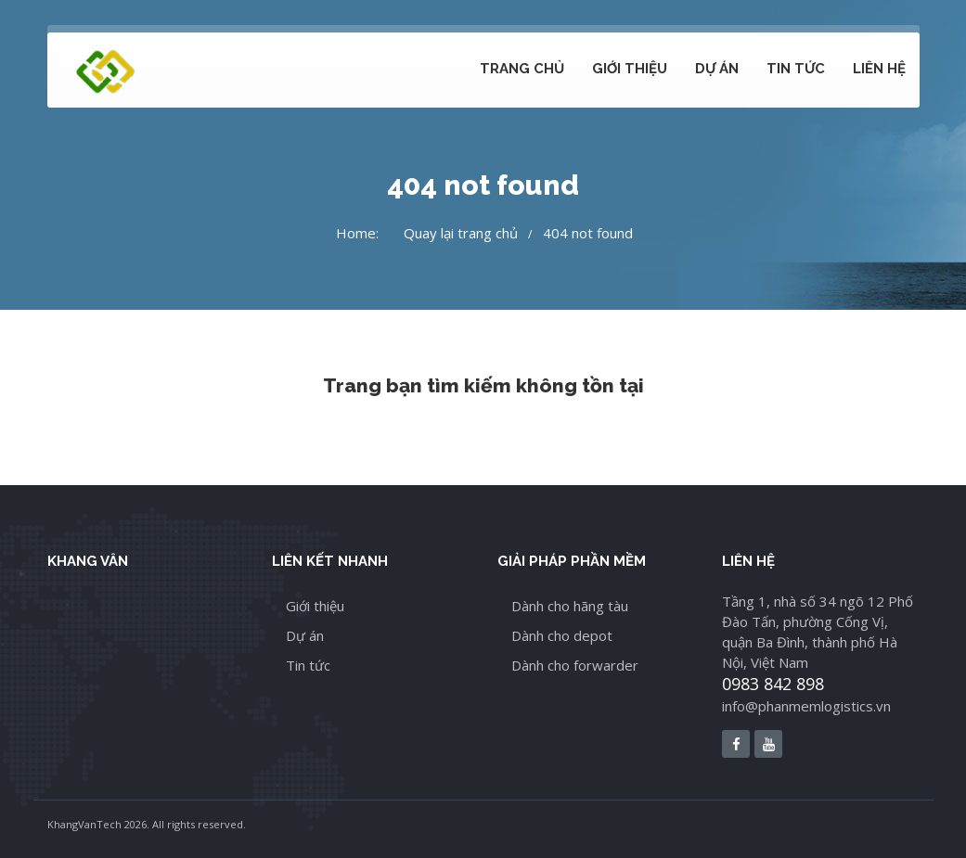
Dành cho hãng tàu (569, 605)
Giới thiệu (629, 68)
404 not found (588, 233)
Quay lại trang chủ (461, 233)
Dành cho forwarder (574, 665)
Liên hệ (879, 68)
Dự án (717, 68)
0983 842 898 (773, 683)
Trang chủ (522, 68)
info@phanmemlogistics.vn (806, 706)
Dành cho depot (561, 635)
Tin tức (795, 68)
